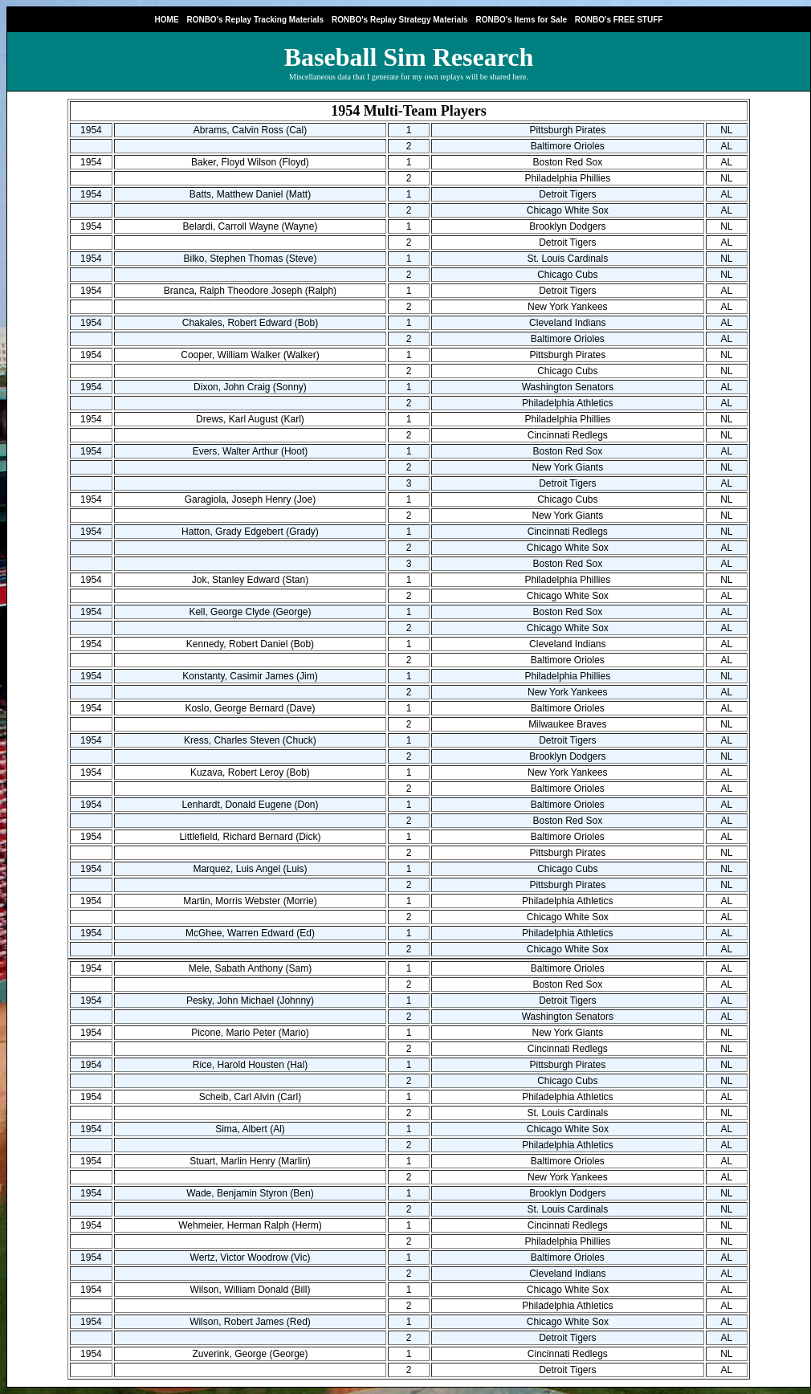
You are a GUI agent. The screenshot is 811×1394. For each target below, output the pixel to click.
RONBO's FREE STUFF (619, 19)
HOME (167, 19)
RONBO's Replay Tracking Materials (255, 19)
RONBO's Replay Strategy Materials (400, 19)
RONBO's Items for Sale (521, 19)
